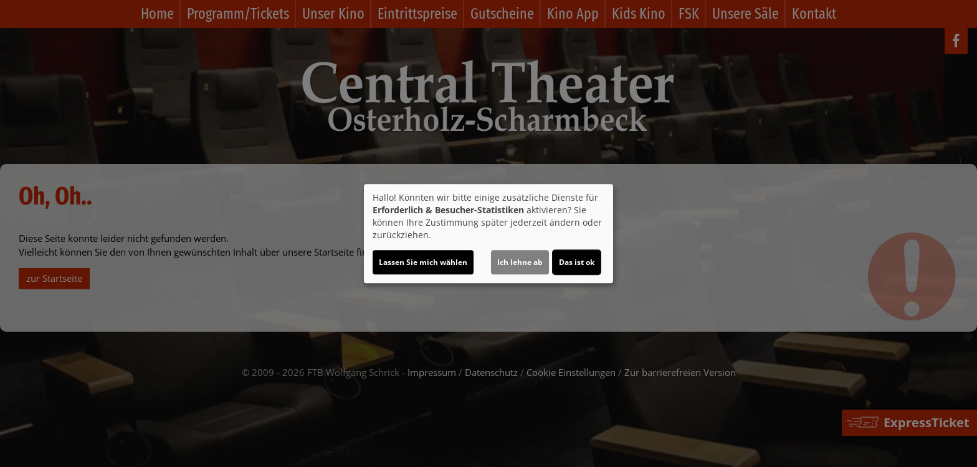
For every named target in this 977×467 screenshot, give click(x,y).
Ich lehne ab (520, 262)
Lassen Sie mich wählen (423, 262)
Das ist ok (576, 262)
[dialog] (488, 234)
